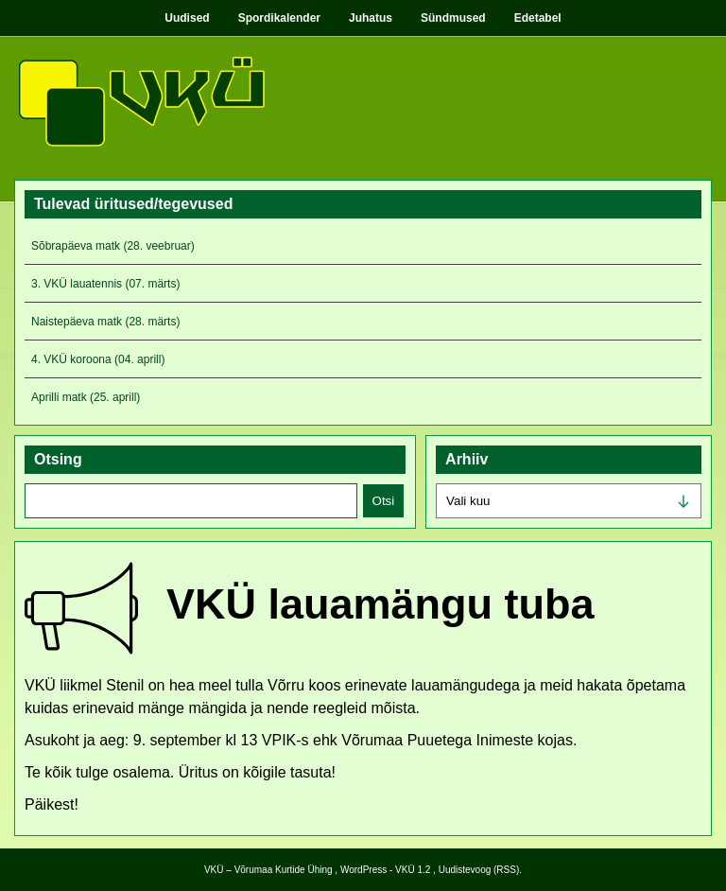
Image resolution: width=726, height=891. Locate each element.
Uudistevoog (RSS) (479, 870)
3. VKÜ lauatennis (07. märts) (105, 283)
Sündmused (453, 18)
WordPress (363, 870)
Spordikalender (279, 18)
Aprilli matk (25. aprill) (85, 397)
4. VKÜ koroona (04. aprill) (97, 359)
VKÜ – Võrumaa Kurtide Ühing (268, 870)
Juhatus (370, 18)
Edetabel (538, 18)
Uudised (186, 18)
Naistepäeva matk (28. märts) (105, 321)
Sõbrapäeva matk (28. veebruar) (113, 246)
